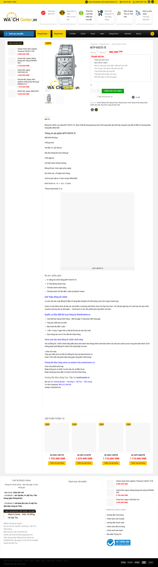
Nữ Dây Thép (116, 105)
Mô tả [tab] (47, 119)
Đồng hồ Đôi (114, 34)
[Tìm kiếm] (152, 34)
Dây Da (138, 34)
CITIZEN (72, 34)
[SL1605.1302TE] (111, 437)
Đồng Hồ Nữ (59, 34)
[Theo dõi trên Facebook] (149, 2)
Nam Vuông (107, 105)
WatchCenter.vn (9, 564)
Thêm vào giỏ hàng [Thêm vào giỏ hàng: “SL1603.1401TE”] (57, 463)
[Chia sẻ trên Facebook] (92, 110)
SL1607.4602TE (138, 455)
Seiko (102, 34)
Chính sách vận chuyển (115, 519)
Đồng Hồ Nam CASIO (119, 44)
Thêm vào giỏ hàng (113, 91)
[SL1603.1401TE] (57, 437)
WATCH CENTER (65, 384)
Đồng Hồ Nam (43, 34)
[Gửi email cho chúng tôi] (152, 2)
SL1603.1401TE (57, 455)
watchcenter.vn (83, 377)
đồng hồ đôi (105, 103)
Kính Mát (128, 34)
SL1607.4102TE (84, 455)
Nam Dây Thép (99, 105)
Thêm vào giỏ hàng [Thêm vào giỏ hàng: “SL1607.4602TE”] (138, 463)
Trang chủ (93, 44)
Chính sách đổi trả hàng (116, 526)
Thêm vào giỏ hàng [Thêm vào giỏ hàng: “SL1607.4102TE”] (84, 463)
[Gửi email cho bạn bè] (96, 110)
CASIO (83, 34)
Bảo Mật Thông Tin (114, 534)
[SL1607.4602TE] (138, 437)
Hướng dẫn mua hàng (115, 515)
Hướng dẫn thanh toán (115, 522)
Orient (93, 34)
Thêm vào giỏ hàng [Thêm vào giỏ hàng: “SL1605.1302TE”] (111, 463)
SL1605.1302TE (111, 455)
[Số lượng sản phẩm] (95, 91)
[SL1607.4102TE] (84, 437)
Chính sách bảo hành (115, 530)
